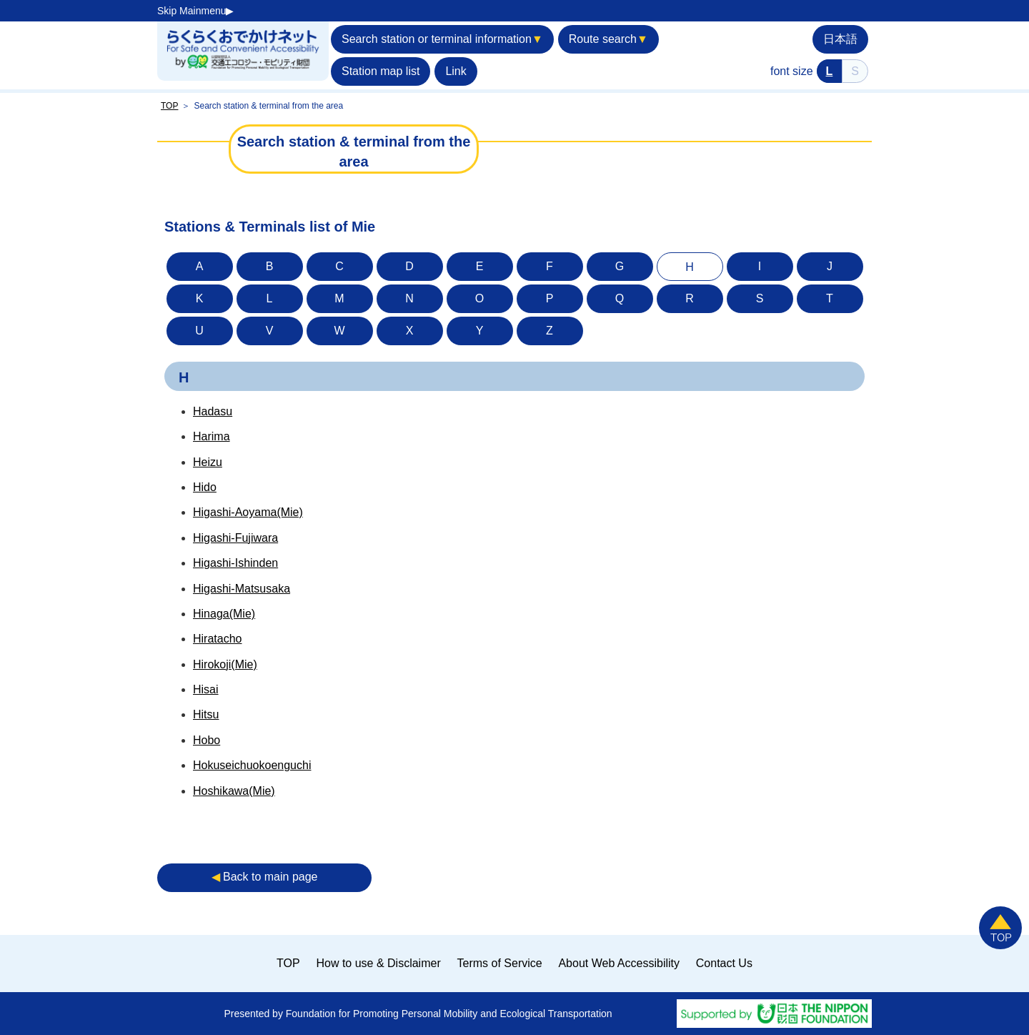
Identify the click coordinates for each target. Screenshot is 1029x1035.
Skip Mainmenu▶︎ (195, 10)
